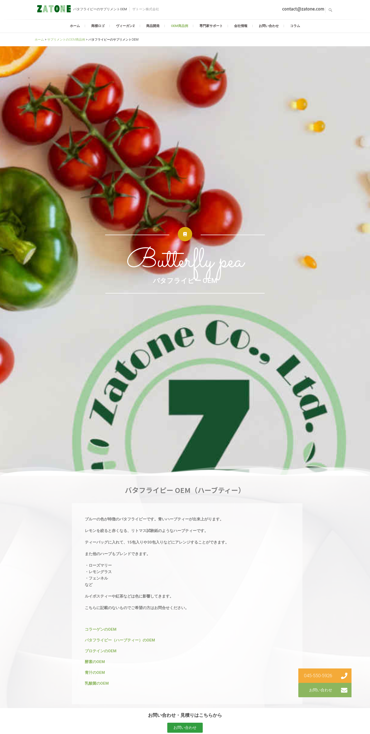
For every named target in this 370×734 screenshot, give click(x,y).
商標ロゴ (98, 26)
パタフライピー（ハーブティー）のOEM (120, 640)
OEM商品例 (179, 26)
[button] (185, 728)
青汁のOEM (95, 672)
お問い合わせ (269, 26)
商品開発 (153, 26)
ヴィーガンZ (125, 26)
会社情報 (240, 26)
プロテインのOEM (100, 651)
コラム (295, 26)
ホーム (75, 26)
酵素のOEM (95, 661)
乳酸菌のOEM (97, 683)
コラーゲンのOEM (100, 629)
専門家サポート (211, 26)
